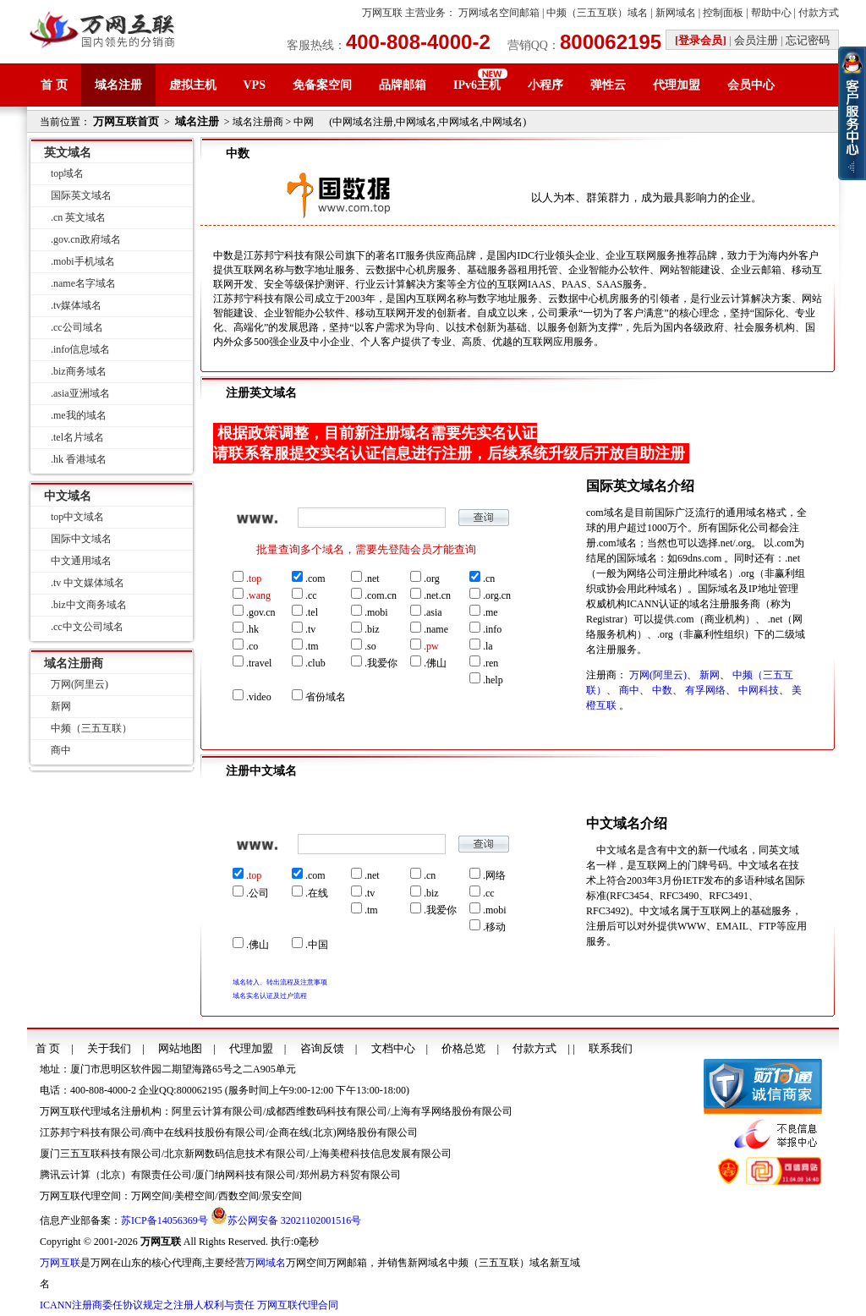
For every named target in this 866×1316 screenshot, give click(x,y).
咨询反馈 (322, 1048)
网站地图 (180, 1048)
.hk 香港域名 (79, 459)
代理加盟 (676, 85)
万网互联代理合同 (297, 1305)
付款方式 (818, 13)
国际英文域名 (81, 195)
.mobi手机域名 (83, 261)
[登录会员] (700, 40)
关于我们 (109, 1048)
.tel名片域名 (77, 437)
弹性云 (608, 85)
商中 (629, 690)
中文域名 (67, 496)
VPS (255, 85)
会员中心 (751, 85)
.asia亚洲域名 (80, 393)
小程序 (545, 85)
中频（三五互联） (91, 728)
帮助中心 (771, 13)
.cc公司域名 (77, 327)
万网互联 (382, 13)
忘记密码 (808, 40)
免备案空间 (322, 85)
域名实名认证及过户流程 (270, 996)
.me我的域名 (79, 415)
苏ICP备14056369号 (164, 1220)
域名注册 (118, 85)
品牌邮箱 (402, 85)
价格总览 (463, 1048)
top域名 (67, 173)
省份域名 (319, 696)
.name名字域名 (83, 283)
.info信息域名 (80, 349)
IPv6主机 (477, 85)
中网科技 (758, 690)
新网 (709, 675)
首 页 (54, 85)
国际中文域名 (81, 539)
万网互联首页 (126, 121)
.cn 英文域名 (78, 217)
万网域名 (265, 1263)
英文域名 (67, 152)
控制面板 (723, 13)
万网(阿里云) (658, 675)
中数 (662, 690)
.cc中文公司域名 (87, 627)
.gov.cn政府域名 (86, 239)
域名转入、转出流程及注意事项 (280, 982)
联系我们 (611, 1048)
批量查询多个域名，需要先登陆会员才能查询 (366, 549)
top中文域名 (77, 517)
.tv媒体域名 (76, 305)
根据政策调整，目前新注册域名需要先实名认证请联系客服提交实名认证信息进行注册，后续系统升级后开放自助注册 (449, 443)
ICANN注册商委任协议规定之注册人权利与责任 (147, 1305)
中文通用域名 (81, 561)
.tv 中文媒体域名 (87, 583)
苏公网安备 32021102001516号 (294, 1220)
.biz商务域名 (79, 371)
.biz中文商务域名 (89, 605)
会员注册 (756, 40)
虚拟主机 (192, 85)
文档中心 (393, 1048)
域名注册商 (73, 663)
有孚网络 (705, 690)
